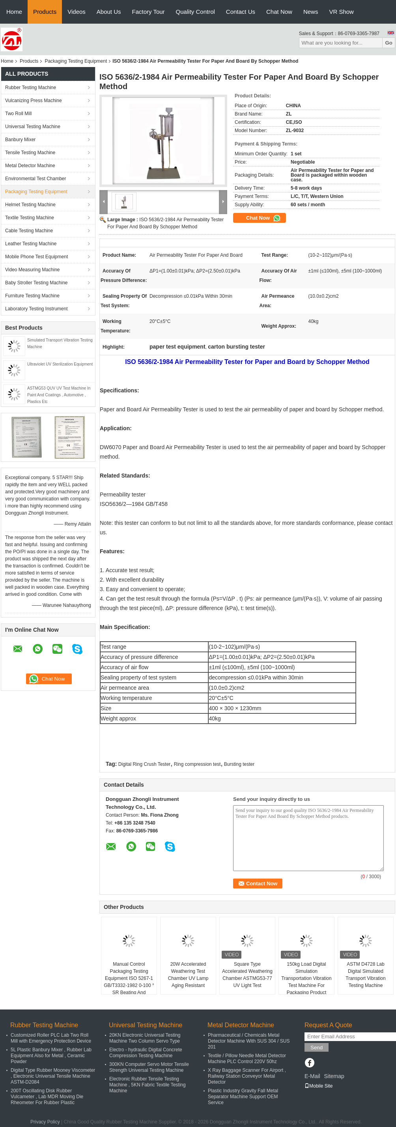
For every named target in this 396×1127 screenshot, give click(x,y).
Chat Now (279, 12)
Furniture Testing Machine (32, 296)
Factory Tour (148, 11)
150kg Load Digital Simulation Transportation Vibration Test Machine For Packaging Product (306, 978)
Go (388, 43)
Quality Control (195, 11)
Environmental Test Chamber (35, 178)
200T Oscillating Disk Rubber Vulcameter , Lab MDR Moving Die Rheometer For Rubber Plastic (47, 1096)
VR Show (341, 11)
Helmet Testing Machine (30, 204)
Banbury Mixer (20, 139)
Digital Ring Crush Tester (144, 764)
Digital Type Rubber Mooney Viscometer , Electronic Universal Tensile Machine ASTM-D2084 (53, 1076)
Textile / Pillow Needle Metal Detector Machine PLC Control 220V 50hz (247, 1058)
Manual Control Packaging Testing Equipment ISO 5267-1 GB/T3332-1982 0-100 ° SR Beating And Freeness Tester (129, 981)
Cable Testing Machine (29, 230)
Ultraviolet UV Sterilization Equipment (60, 364)
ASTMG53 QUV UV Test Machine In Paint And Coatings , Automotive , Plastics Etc (58, 395)
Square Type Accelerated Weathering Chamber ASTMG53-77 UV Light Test (247, 974)
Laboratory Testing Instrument (36, 309)
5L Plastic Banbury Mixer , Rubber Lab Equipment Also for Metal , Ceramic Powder (51, 1055)
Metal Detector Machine (30, 165)
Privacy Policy (45, 1122)
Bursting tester (239, 764)
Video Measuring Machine (32, 269)
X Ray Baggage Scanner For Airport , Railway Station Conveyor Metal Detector (247, 1076)
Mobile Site (318, 1086)
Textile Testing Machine (29, 217)
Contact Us (240, 11)
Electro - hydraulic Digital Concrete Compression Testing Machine (145, 1052)
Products (44, 11)
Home (14, 11)
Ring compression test (197, 764)
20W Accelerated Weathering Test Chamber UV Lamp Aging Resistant (188, 974)
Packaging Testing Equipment (76, 61)
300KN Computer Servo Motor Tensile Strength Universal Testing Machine (149, 1067)
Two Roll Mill (18, 113)
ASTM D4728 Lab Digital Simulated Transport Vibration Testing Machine (365, 974)
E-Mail (312, 1076)
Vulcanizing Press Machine (33, 100)
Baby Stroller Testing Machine (36, 282)
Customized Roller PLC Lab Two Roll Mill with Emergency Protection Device (51, 1038)
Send (316, 1047)
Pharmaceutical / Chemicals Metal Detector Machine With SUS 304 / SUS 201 (249, 1041)
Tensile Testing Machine (30, 152)
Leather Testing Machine (31, 243)
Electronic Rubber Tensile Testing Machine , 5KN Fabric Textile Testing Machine (147, 1084)
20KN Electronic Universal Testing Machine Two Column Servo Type (145, 1038)
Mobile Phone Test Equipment (36, 256)
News (310, 11)
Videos (76, 11)
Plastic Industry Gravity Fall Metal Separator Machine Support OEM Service (243, 1096)
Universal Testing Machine (32, 126)
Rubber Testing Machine (30, 87)
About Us (109, 11)
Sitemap (334, 1076)
